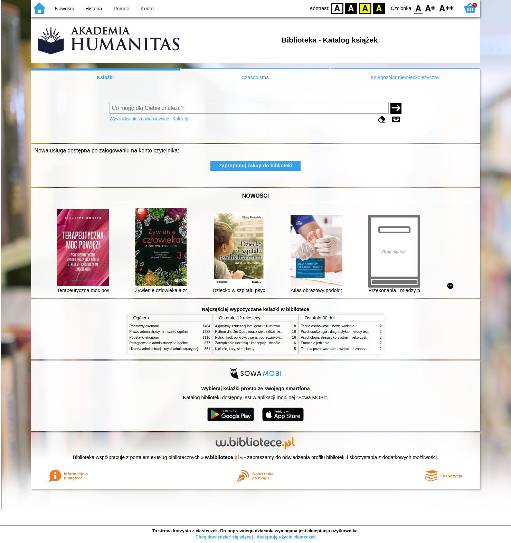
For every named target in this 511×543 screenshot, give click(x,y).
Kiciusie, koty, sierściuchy (235, 349)
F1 (430, 8)
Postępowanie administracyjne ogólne (159, 343)
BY (379, 8)
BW (351, 8)
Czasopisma (255, 77)
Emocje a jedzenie (315, 343)
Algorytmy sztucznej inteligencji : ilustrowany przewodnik (258, 326)
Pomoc (121, 8)
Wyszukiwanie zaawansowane (139, 118)
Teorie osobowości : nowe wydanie (327, 326)
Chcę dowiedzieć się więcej (224, 537)
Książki (105, 77)
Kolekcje (180, 118)
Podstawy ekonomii (145, 326)
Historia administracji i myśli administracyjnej (164, 349)
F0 (418, 8)
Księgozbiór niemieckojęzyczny (405, 77)
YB (365, 8)
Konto (147, 8)
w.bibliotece (222, 457)
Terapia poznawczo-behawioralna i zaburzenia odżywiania (345, 349)
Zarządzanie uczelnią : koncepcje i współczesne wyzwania (260, 343)
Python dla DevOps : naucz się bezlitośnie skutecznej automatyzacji (267, 332)
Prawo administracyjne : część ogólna (159, 332)
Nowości (64, 8)
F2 (446, 8)
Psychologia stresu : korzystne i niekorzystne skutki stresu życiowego (354, 337)
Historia (93, 8)
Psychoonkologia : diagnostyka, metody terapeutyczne (343, 332)
